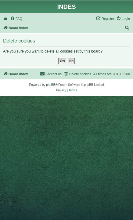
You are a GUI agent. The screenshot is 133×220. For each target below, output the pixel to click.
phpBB (50, 84)
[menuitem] (16, 18)
